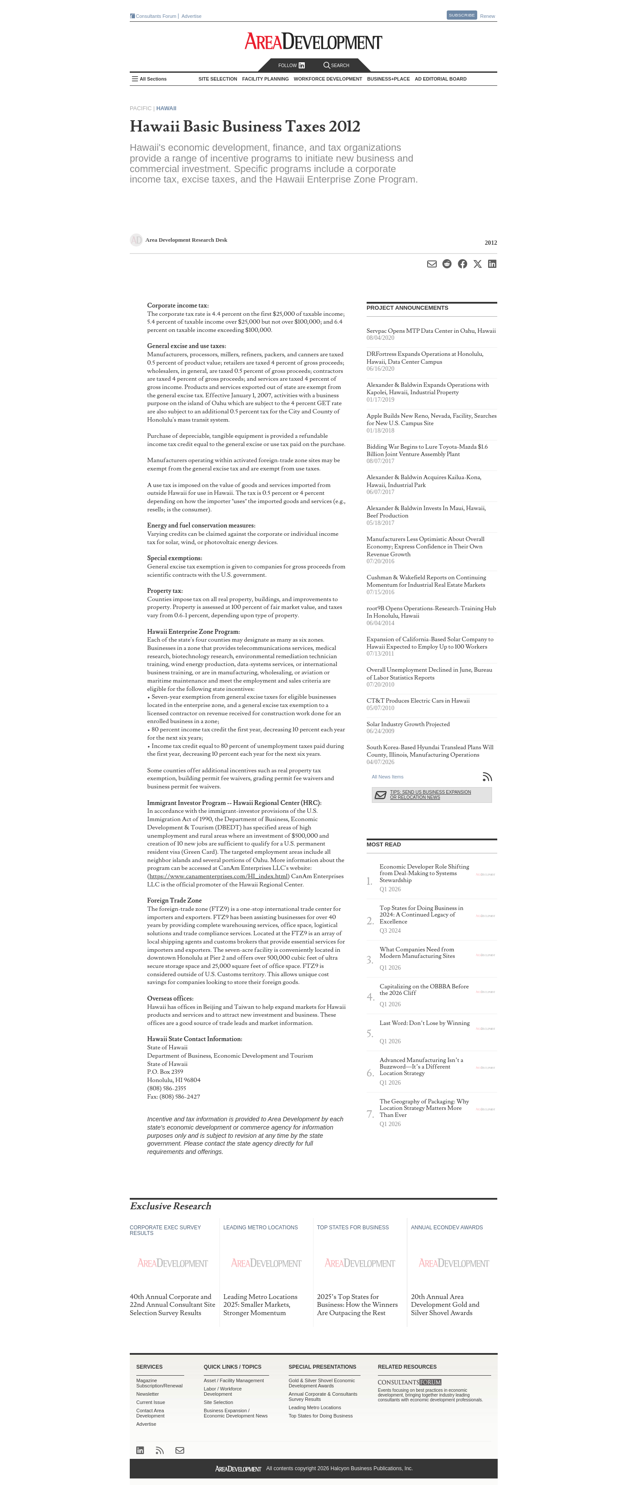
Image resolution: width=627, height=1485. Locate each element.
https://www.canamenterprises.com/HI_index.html (218, 876)
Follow (291, 65)
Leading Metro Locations (315, 1407)
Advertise (192, 16)
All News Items (388, 776)
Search (337, 65)
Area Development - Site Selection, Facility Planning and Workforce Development (314, 40)
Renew (487, 16)
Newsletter (147, 1394)
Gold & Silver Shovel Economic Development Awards (322, 1383)
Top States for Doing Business (321, 1415)
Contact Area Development (150, 1413)
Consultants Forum (156, 16)
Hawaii (166, 108)
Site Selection (218, 1402)
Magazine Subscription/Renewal (159, 1383)
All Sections (153, 78)
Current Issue (150, 1402)
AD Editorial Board (441, 78)
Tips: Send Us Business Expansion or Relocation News (430, 795)
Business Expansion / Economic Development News (236, 1413)
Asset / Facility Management (234, 1380)
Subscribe (462, 15)
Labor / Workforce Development (223, 1391)
